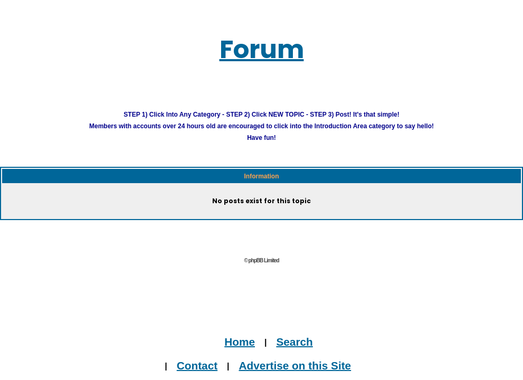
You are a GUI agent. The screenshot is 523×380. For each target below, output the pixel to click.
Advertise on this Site (295, 365)
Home (239, 341)
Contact (197, 365)
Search (294, 341)
